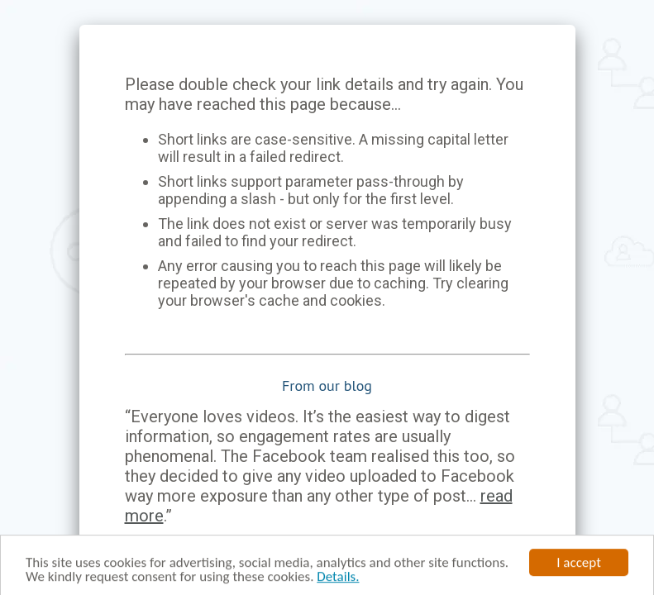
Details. (338, 578)
